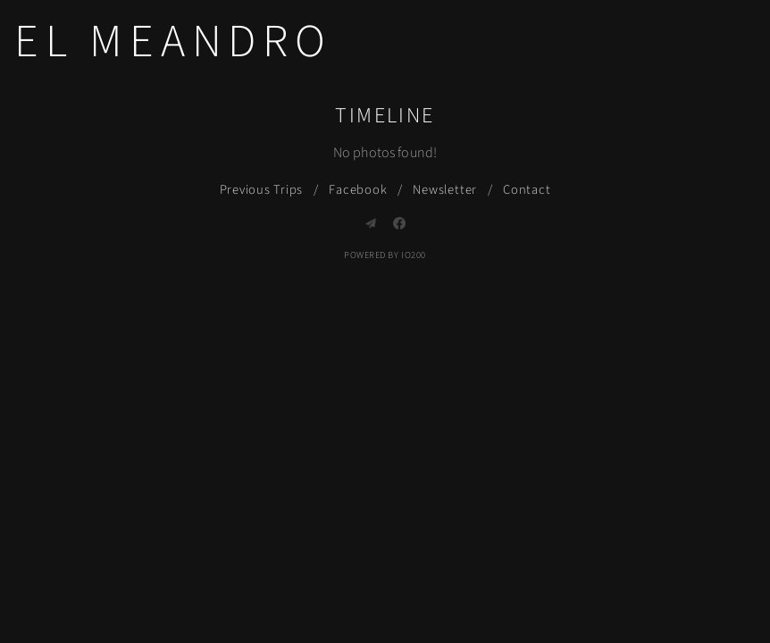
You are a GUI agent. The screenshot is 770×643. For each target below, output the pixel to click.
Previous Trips (262, 189)
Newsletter (445, 189)
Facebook (358, 189)
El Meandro (173, 42)
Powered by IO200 (384, 255)
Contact (526, 189)
